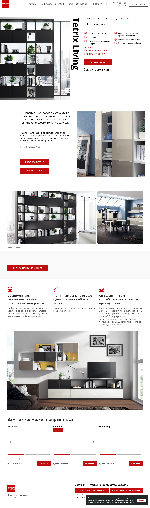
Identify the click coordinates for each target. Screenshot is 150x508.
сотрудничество (83, 4)
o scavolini (59, 4)
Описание (89, 47)
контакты (79, 495)
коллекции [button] (33, 4)
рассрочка (97, 4)
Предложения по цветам (96, 50)
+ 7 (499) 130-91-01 (118, 3)
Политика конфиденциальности (20, 495)
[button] (138, 4)
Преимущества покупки (95, 53)
